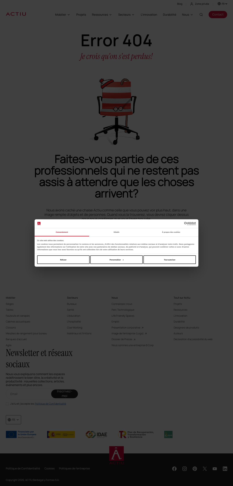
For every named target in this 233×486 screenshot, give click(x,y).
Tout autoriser (169, 260)
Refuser (63, 260)
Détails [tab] (116, 232)
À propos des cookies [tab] (171, 232)
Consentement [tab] (62, 232)
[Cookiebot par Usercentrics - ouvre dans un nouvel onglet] (180, 223)
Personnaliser (117, 260)
